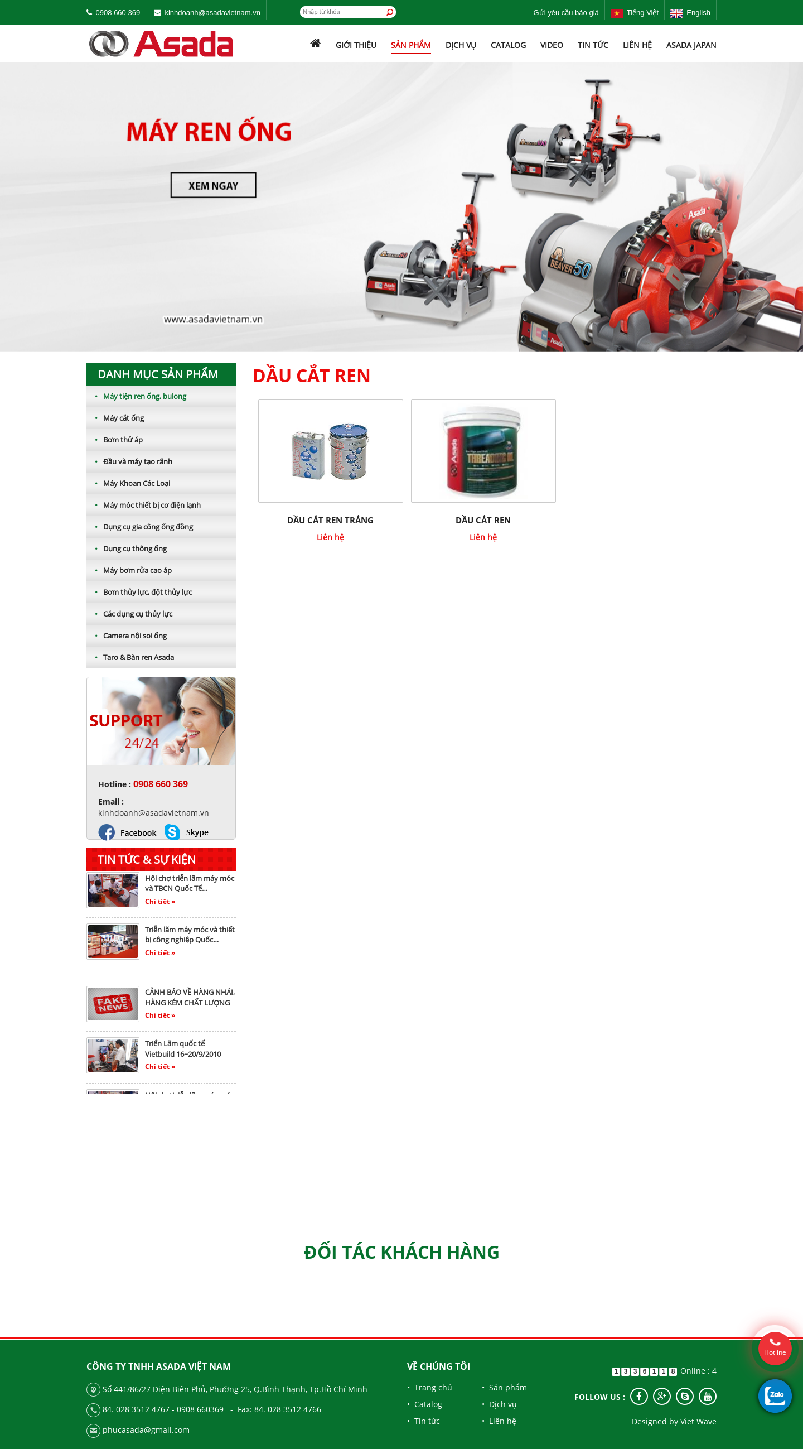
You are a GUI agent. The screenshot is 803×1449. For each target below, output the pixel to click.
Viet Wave (698, 1421)
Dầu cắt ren (483, 520)
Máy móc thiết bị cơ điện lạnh (143, 505)
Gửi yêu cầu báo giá (566, 12)
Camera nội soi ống (126, 635)
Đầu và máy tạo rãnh (129, 461)
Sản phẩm (411, 45)
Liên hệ (637, 45)
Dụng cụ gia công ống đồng (139, 527)
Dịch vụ (461, 45)
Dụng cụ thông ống (126, 548)
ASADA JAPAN (691, 45)
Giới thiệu (356, 45)
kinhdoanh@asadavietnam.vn (212, 12)
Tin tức (593, 45)
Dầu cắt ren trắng (330, 520)
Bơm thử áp (114, 440)
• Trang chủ (429, 1387)
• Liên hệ (499, 1421)
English (690, 12)
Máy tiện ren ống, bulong (136, 396)
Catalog (508, 45)
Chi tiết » (160, 904)
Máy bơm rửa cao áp (129, 570)
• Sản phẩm (504, 1387)
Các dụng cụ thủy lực (129, 614)
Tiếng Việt (635, 12)
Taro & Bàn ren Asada (130, 657)
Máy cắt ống (115, 418)
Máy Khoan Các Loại (128, 483)
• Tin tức (423, 1421)
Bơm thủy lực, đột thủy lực (139, 592)
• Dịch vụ (499, 1404)
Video (551, 45)
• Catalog (424, 1404)
